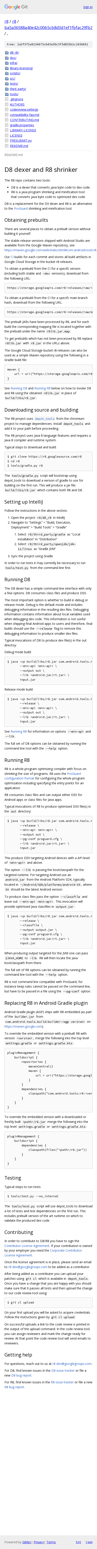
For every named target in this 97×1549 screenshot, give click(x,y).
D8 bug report (21, 1375)
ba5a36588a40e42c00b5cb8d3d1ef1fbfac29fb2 (48, 27)
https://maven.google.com (23, 1026)
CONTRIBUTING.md (24, 120)
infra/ (13, 63)
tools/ (14, 94)
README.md (19, 146)
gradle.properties (22, 125)
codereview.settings (24, 109)
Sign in (88, 7)
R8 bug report (14, 1387)
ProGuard (21, 208)
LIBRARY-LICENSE (23, 130)
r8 (6, 21)
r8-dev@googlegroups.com (27, 1267)
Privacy (39, 1542)
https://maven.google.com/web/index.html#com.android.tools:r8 (50, 250)
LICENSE (16, 135)
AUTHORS (17, 104)
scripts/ (15, 73)
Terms (51, 1542)
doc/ (13, 58)
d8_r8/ (14, 52)
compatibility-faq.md (24, 115)
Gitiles (26, 1542)
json (89, 1542)
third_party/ (18, 89)
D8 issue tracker (63, 1370)
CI (12, 257)
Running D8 (19, 388)
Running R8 (42, 388)
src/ (12, 78)
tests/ (14, 83)
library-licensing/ (21, 68)
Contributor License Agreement (26, 1246)
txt (78, 1542)
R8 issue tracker (62, 1382)
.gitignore (16, 99)
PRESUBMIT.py (21, 140)
